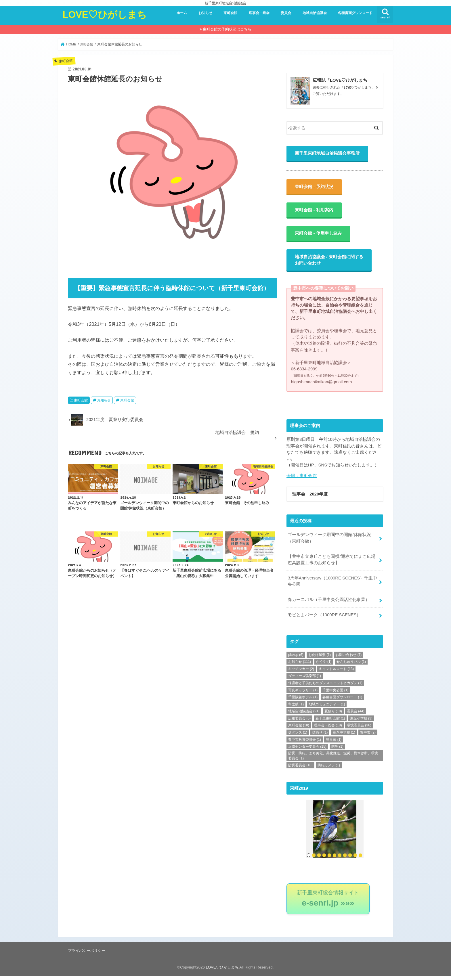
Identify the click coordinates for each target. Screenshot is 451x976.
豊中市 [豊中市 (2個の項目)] (368, 732)
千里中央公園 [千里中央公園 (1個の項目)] (335, 690)
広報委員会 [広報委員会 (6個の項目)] (299, 718)
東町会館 (230, 13)
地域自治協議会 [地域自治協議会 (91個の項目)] (304, 711)
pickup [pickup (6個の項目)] (295, 654)
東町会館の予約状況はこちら (227, 29)
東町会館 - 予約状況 (314, 186)
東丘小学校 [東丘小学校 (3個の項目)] (361, 718)
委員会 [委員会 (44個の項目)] (355, 711)
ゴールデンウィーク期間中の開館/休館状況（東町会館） (329, 538)
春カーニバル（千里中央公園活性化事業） (329, 599)
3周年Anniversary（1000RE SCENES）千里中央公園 (332, 581)
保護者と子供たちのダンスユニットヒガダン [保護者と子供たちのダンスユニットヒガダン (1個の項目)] (325, 683)
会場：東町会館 (301, 476)
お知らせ (205, 13)
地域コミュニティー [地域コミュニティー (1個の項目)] (327, 704)
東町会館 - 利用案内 (314, 210)
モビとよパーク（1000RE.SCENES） (324, 615)
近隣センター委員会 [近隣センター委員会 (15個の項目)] (307, 747)
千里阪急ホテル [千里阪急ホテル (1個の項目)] (303, 697)
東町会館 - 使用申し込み (318, 233)
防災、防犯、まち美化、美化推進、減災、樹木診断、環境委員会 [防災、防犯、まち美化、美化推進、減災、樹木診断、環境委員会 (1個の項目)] (333, 755)
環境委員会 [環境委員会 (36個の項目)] (359, 725)
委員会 (286, 13)
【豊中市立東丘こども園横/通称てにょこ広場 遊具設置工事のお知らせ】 (333, 559)
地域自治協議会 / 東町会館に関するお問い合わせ (329, 260)
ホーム (182, 13)
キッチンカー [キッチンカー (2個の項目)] (301, 669)
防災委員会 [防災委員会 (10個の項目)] (300, 765)
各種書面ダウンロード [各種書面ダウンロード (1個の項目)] (342, 697)
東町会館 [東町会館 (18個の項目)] (298, 725)
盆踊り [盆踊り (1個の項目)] (320, 732)
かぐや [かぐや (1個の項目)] (324, 662)
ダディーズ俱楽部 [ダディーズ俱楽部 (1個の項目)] (304, 676)
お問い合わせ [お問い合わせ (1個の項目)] (349, 654)
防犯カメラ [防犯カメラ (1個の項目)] (329, 765)
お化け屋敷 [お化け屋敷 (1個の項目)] (319, 654)
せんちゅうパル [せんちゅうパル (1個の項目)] (351, 662)
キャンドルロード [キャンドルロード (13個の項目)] (336, 669)
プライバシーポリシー (86, 950)
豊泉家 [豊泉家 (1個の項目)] (333, 739)
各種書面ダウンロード (355, 13)
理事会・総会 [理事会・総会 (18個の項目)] (328, 725)
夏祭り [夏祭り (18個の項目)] (333, 711)
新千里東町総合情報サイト (328, 898)
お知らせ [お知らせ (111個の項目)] (299, 662)
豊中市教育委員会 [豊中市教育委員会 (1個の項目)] (304, 739)
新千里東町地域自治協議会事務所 (327, 153)
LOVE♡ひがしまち (104, 14)
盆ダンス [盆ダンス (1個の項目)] (297, 732)
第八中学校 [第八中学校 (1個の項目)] (344, 732)
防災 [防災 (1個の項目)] (337, 747)
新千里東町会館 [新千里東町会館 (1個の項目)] (330, 718)
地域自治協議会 (315, 13)
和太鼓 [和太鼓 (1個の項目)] (296, 704)
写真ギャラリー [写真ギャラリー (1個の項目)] (303, 690)
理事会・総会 (259, 13)
